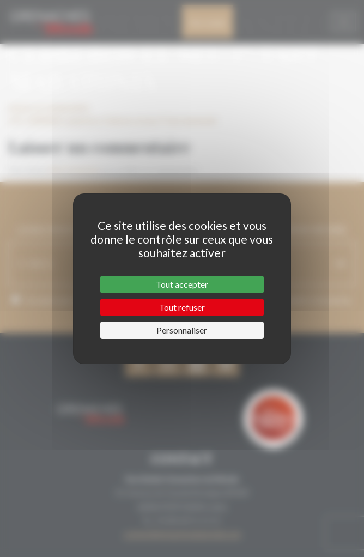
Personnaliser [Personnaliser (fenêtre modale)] (181, 330)
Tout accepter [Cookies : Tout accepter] (182, 284)
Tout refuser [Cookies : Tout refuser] (182, 307)
